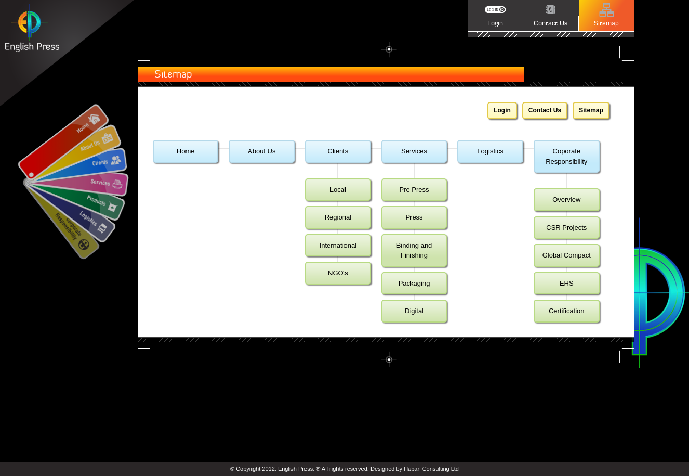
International (338, 245)
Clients (338, 151)
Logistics (490, 151)
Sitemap (591, 110)
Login (502, 110)
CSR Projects (566, 227)
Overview (566, 199)
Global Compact (566, 255)
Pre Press (414, 190)
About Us (261, 151)
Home (186, 151)
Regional (338, 217)
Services (414, 151)
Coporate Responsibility (566, 156)
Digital (414, 311)
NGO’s (338, 273)
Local (338, 190)
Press (413, 217)
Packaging (414, 283)
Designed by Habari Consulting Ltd (414, 469)
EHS (567, 283)
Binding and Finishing (414, 250)
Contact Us (544, 110)
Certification (567, 311)
